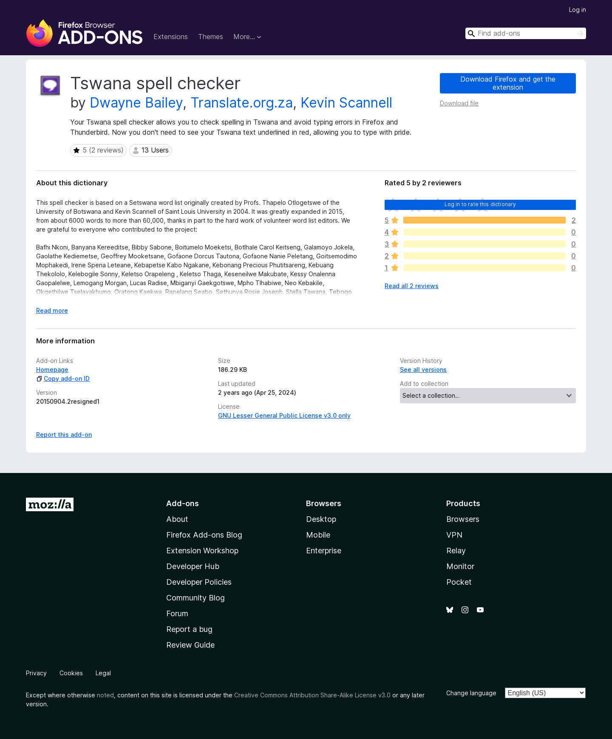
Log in (577, 9)
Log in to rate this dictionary (480, 204)
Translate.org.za (241, 102)
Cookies (71, 673)
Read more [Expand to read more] (52, 310)
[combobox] (525, 33)
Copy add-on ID (63, 378)
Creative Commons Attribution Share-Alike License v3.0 (312, 695)
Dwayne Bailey (136, 102)
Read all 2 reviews (412, 285)
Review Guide (190, 644)
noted (105, 695)
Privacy (36, 673)
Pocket (459, 582)
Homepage (52, 369)
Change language (471, 693)
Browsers (462, 519)
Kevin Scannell (346, 102)
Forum (177, 613)
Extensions (170, 36)
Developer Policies (199, 582)
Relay (456, 550)
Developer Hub (192, 566)
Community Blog (195, 597)
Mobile (318, 534)
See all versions (423, 369)
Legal (103, 673)
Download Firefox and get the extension (507, 83)
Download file (459, 103)
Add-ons (182, 503)
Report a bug (189, 629)
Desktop (321, 519)
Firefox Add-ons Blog (204, 534)
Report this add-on (64, 434)
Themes (210, 36)
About (177, 519)
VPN (454, 534)
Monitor (460, 566)
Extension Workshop (202, 550)
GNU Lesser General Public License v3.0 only (284, 415)
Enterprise (323, 550)
